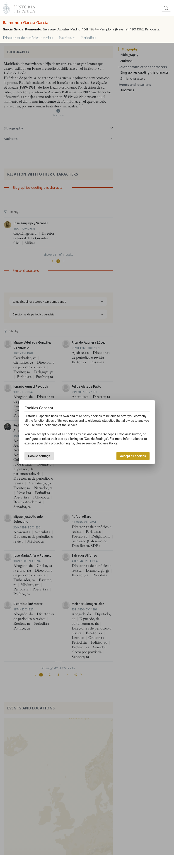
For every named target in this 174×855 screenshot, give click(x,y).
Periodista (88, 37)
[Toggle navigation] (166, 8)
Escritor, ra (67, 37)
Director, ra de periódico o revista (28, 37)
